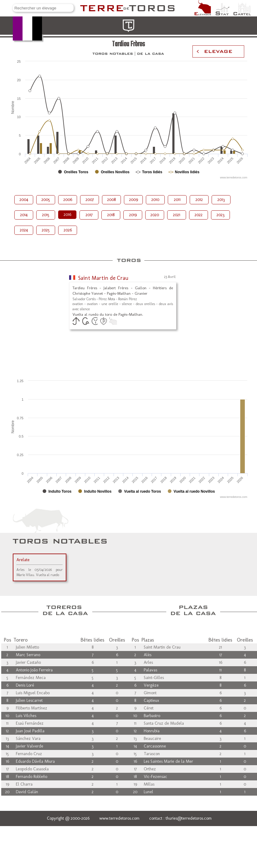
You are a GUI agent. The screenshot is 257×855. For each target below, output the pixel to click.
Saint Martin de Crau (103, 278)
